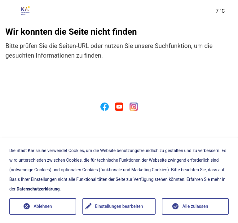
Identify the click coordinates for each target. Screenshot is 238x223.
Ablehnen (42, 206)
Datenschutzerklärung (38, 188)
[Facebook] (104, 108)
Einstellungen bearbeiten (119, 206)
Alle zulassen (195, 206)
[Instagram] (134, 108)
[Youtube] (119, 108)
